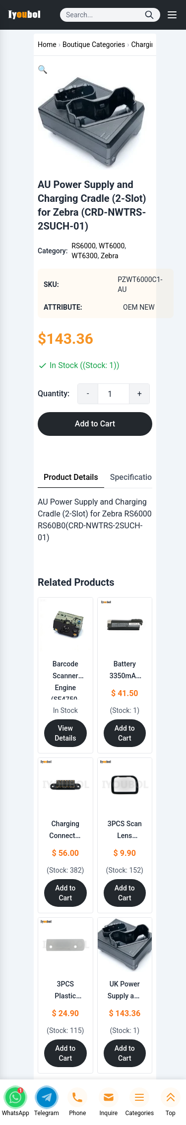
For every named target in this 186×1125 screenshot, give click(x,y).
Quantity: (53, 393)
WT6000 (111, 246)
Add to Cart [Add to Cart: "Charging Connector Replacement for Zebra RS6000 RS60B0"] (65, 893)
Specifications (135, 477)
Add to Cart (95, 423)
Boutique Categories (93, 44)
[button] (43, 69)
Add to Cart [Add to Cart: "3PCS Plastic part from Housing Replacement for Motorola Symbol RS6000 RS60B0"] (65, 1053)
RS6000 (83, 246)
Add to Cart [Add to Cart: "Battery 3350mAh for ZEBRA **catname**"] (125, 733)
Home (47, 44)
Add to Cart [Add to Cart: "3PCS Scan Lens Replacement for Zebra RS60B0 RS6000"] (125, 893)
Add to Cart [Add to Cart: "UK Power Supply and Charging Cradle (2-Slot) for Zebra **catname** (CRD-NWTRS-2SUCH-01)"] (125, 1053)
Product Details (71, 477)
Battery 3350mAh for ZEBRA (125, 676)
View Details (65, 733)
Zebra (110, 256)
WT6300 (84, 256)
